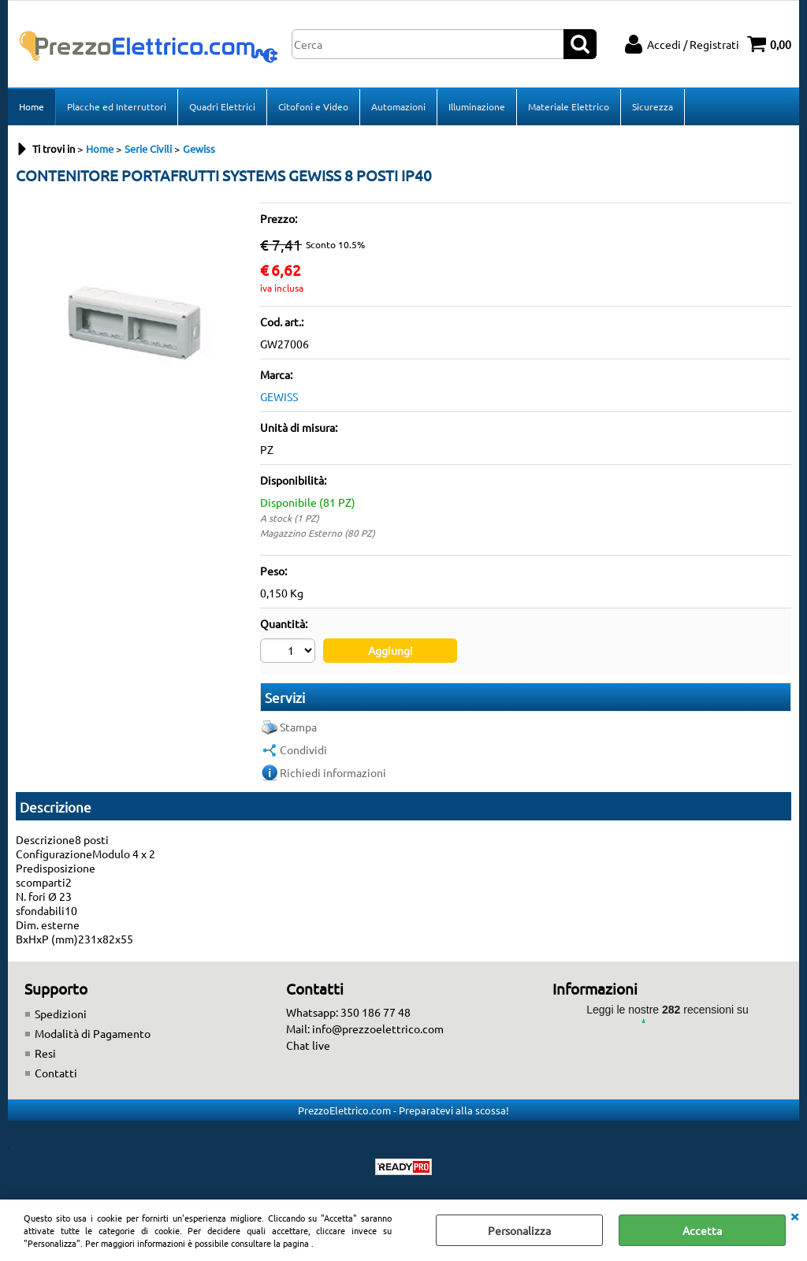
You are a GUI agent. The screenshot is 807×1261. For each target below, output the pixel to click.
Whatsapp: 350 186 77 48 (348, 1012)
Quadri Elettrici (222, 106)
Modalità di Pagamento (93, 1033)
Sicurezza (652, 106)
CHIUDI (794, 1215)
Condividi (303, 749)
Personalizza (519, 1230)
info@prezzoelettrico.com (378, 1028)
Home (31, 106)
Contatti (56, 1073)
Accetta (702, 1230)
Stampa (298, 727)
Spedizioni (61, 1013)
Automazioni (398, 106)
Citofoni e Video (313, 106)
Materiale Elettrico (568, 106)
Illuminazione (476, 106)
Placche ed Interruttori (116, 106)
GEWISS (279, 396)
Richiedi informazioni (333, 772)
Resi (45, 1053)
